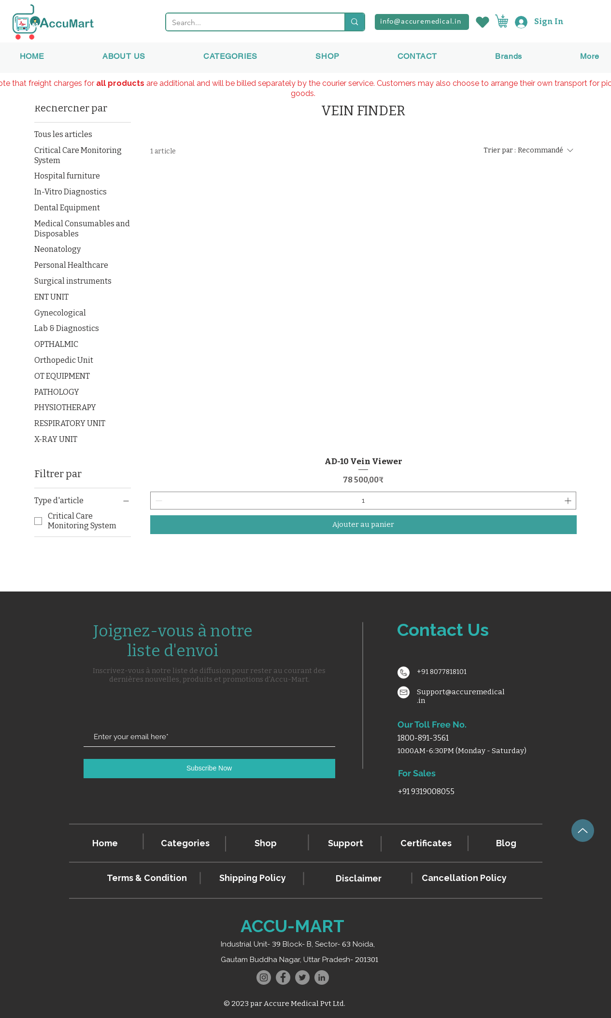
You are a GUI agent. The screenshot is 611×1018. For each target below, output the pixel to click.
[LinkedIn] (321, 977)
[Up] (582, 830)
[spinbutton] (363, 500)
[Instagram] (263, 977)
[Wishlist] (482, 22)
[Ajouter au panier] (363, 524)
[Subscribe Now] (209, 768)
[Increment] (569, 500)
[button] (508, 56)
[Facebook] (283, 977)
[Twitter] (302, 977)
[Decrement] (158, 500)
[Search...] (248, 23)
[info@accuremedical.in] (422, 22)
